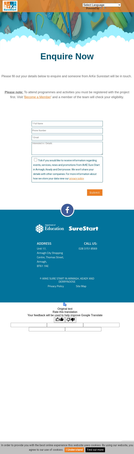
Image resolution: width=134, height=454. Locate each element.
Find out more (95, 449)
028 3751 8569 (88, 248)
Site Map (81, 286)
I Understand (74, 449)
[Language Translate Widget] (102, 5)
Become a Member (37, 97)
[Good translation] (59, 320)
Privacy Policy (56, 286)
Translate (108, 8)
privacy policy (76, 178)
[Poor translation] (70, 320)
